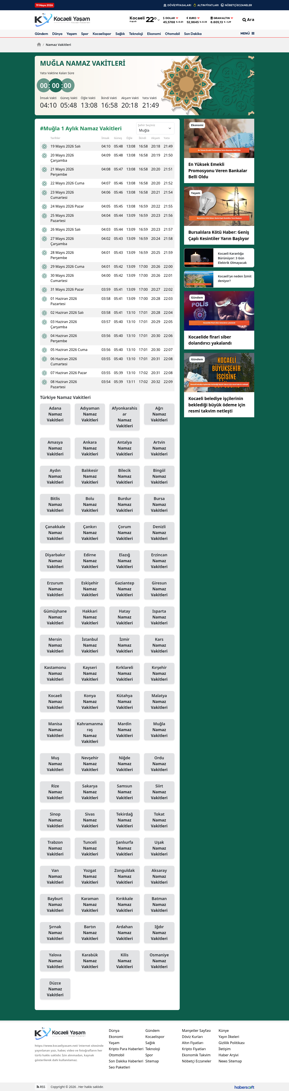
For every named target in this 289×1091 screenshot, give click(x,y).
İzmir (124, 645)
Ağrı (159, 414)
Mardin (124, 730)
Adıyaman (90, 414)
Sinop (55, 820)
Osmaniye (159, 961)
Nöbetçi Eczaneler (196, 1061)
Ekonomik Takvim (196, 1055)
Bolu (90, 504)
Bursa (159, 504)
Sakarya (90, 792)
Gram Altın (220, 18)
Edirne (90, 561)
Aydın (55, 476)
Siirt (159, 792)
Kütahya (124, 701)
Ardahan (124, 933)
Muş (55, 764)
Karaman (90, 904)
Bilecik (124, 476)
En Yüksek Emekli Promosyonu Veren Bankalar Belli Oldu (217, 171)
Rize (55, 792)
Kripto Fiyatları (194, 1048)
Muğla (159, 730)
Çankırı (90, 532)
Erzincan (159, 561)
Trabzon (55, 848)
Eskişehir (90, 589)
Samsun (124, 792)
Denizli (159, 532)
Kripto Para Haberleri (126, 1048)
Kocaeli (55, 701)
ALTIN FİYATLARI (208, 5)
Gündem (41, 33)
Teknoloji (136, 33)
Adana (55, 414)
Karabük (90, 961)
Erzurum (55, 589)
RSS (41, 1087)
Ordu (159, 764)
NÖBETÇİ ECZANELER (238, 5)
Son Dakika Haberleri (126, 1061)
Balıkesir (90, 476)
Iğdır (159, 933)
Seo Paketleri (119, 1067)
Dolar (169, 18)
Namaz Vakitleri (57, 44)
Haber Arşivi (229, 1055)
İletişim (225, 1048)
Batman (159, 904)
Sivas (90, 820)
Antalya (124, 448)
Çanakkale (55, 532)
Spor (85, 33)
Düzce (55, 989)
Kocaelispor (102, 33)
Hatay (124, 617)
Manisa (55, 730)
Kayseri (90, 673)
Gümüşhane (55, 617)
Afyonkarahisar (124, 417)
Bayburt (55, 904)
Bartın (90, 933)
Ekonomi (154, 33)
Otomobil (172, 33)
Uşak (159, 848)
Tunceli (90, 848)
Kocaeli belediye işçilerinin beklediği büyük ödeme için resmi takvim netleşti (216, 405)
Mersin (55, 645)
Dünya (57, 33)
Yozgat (90, 876)
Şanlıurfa (124, 848)
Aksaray (159, 876)
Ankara (90, 448)
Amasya (55, 448)
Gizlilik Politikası (232, 1042)
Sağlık (120, 33)
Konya (90, 701)
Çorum (124, 532)
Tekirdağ (124, 820)
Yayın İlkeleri (229, 1036)
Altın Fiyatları (192, 1042)
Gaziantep (124, 589)
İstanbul (90, 645)
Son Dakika (193, 33)
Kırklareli (124, 673)
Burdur (124, 504)
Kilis (124, 961)
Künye (224, 1030)
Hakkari (90, 617)
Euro (191, 18)
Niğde (124, 764)
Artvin (159, 448)
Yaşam (71, 33)
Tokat (159, 820)
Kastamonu (55, 673)
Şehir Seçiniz (146, 125)
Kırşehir (159, 673)
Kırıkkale (124, 904)
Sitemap (152, 1061)
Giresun (159, 589)
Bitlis (55, 504)
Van (55, 876)
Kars (159, 645)
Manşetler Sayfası (196, 1030)
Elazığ (124, 561)
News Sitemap (230, 1061)
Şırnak (55, 933)
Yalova (55, 961)
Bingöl (159, 476)
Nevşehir (90, 764)
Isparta (159, 617)
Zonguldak (124, 876)
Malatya (159, 701)
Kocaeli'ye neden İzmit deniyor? (235, 278)
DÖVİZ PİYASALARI (179, 5)
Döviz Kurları (192, 1036)
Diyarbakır (55, 561)
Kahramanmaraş (90, 732)
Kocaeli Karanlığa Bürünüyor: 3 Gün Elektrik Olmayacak (232, 258)
